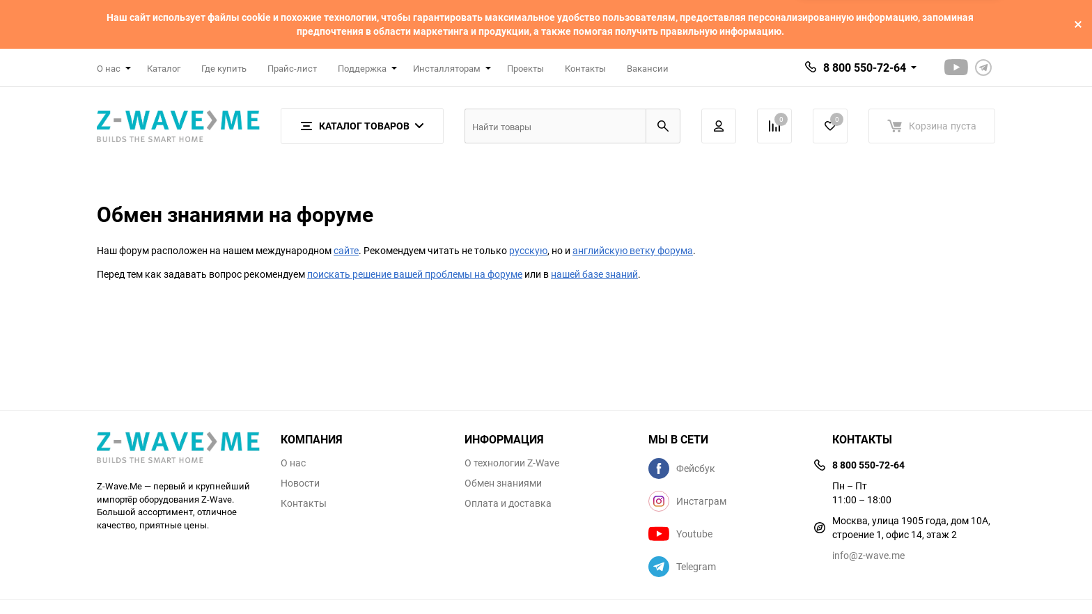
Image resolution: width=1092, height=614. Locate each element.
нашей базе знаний (594, 274)
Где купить (224, 68)
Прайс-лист (292, 68)
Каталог (163, 68)
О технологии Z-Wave (512, 463)
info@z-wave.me (868, 555)
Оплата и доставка (508, 503)
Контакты (585, 68)
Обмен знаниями (503, 483)
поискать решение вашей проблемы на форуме (414, 274)
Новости (300, 483)
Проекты (525, 68)
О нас (293, 463)
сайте (346, 250)
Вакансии (648, 68)
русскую (528, 250)
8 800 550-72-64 (864, 67)
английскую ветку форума (632, 250)
